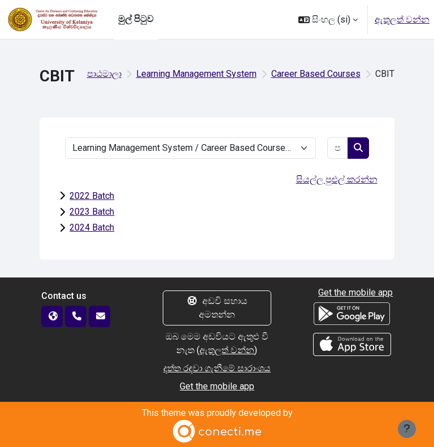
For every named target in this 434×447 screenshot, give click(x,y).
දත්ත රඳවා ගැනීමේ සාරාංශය (217, 368)
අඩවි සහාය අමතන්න (217, 308)
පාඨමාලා (104, 73)
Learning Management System (196, 73)
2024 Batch (92, 227)
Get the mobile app (217, 386)
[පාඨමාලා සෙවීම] (338, 148)
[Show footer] (407, 429)
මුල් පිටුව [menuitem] (136, 19)
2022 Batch (92, 195)
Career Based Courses (316, 73)
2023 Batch (92, 211)
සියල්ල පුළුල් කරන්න (336, 179)
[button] (328, 19)
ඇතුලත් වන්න (402, 19)
